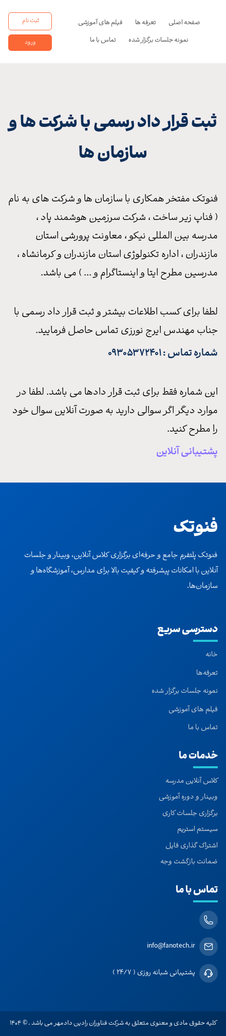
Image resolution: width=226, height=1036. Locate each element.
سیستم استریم (197, 830)
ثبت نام (30, 21)
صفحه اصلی (184, 22)
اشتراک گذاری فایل (191, 846)
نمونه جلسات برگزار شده (158, 40)
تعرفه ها (145, 22)
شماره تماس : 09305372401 (163, 353)
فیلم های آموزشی (100, 22)
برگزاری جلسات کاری (190, 814)
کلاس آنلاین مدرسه (191, 781)
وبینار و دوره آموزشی (188, 797)
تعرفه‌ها (207, 674)
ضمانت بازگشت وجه (189, 862)
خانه (211, 655)
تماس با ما (103, 40)
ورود (30, 43)
